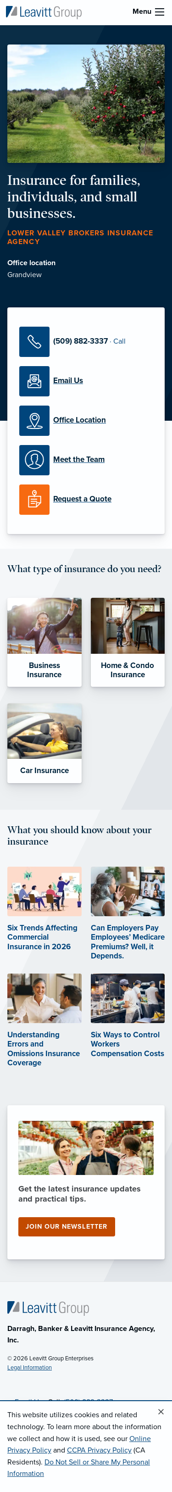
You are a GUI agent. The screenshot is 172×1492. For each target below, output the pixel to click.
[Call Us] (86, 342)
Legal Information (29, 1367)
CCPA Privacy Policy (99, 1450)
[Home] (48, 1308)
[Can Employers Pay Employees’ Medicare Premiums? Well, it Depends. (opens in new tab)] (128, 925)
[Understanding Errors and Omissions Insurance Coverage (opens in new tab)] (44, 1032)
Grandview (24, 274)
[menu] (159, 12)
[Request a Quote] (86, 499)
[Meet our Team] (86, 460)
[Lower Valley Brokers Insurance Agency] (43, 12)
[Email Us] (86, 381)
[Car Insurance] (44, 743)
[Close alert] (161, 1412)
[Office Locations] (86, 421)
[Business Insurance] (44, 642)
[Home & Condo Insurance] (128, 642)
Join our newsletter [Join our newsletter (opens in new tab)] (66, 1226)
